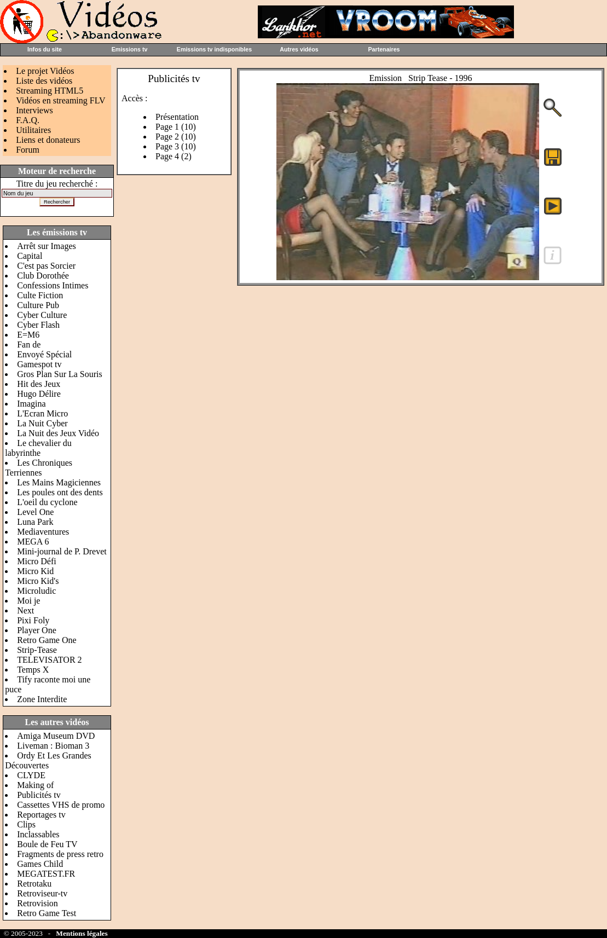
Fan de (29, 344)
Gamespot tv (39, 364)
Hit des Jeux (38, 384)
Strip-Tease (37, 650)
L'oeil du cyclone (47, 502)
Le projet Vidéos (45, 71)
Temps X (33, 669)
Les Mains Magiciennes (59, 482)
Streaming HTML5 (49, 90)
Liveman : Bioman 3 (53, 745)
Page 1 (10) (175, 126)
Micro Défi (36, 561)
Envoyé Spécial (44, 354)
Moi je (28, 600)
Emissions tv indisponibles (214, 49)
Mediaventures (43, 531)
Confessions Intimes (52, 285)
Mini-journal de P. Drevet (62, 551)
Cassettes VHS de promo (61, 804)
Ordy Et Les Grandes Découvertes (48, 760)
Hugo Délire (39, 393)
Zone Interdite (42, 699)
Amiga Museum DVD (56, 735)
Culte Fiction (40, 295)
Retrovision (37, 903)
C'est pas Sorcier (46, 265)
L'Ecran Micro (42, 413)
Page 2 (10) (175, 136)
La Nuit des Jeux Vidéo (58, 433)
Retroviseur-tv (42, 893)
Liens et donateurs (48, 139)
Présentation (177, 116)
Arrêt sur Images (46, 246)
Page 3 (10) (175, 146)
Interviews (34, 110)
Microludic (36, 590)
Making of (35, 785)
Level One (35, 512)
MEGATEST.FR (46, 873)
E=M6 (28, 334)
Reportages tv (41, 814)
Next (25, 610)
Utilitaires (33, 130)
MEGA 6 (33, 541)
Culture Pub (38, 305)
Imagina (31, 403)
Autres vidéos (299, 49)
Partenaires (384, 49)
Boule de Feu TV (47, 844)
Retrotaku (34, 883)
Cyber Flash (38, 324)
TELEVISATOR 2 (49, 659)
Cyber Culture (42, 315)
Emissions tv (130, 49)
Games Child (40, 863)
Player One (36, 630)
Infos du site (44, 49)
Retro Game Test (46, 913)
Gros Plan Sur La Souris (59, 374)
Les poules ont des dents (59, 492)
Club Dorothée (43, 275)
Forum (27, 149)
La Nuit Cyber (42, 423)
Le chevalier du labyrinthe (38, 448)
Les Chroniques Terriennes (38, 467)
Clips (26, 824)
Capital (29, 255)
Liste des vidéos (44, 80)
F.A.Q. (27, 120)
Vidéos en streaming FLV (60, 100)
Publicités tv (39, 795)
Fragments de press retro (60, 854)
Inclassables (38, 834)
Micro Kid (35, 571)
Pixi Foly (33, 620)
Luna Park (35, 521)
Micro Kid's (38, 581)
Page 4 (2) (173, 156)
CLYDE (31, 775)
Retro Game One (46, 640)
